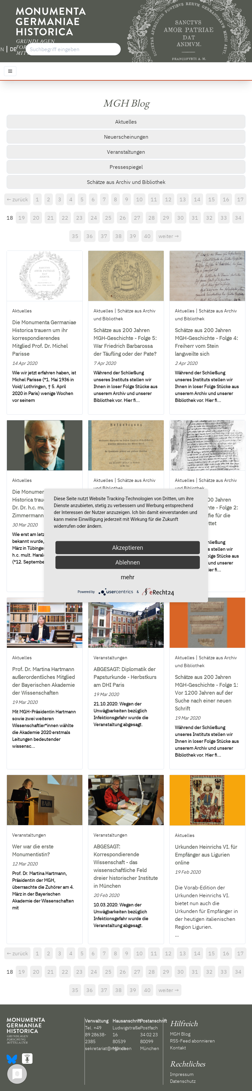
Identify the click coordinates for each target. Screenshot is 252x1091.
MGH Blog (180, 1034)
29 (166, 217)
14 (197, 199)
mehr (127, 577)
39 (133, 236)
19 (21, 217)
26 (122, 217)
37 (104, 236)
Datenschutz (183, 1081)
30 (180, 217)
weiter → (168, 236)
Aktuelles (126, 121)
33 (223, 217)
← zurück (17, 199)
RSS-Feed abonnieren (192, 1041)
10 (139, 199)
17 (240, 199)
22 (65, 217)
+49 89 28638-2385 (95, 1034)
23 (79, 217)
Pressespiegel (126, 167)
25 (108, 217)
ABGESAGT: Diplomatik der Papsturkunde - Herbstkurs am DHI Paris (125, 677)
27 (137, 217)
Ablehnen (127, 562)
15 (211, 199)
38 (118, 236)
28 (151, 217)
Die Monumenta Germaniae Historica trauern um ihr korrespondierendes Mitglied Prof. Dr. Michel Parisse (44, 338)
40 (147, 236)
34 (238, 217)
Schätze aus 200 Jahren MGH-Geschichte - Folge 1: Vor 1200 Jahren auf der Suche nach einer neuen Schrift (206, 693)
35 (75, 236)
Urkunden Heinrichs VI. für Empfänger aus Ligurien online (206, 854)
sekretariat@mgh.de (105, 1048)
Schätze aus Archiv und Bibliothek (126, 182)
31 (195, 217)
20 (36, 217)
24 (94, 217)
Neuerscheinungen (126, 136)
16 (226, 199)
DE (13, 49)
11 (154, 199)
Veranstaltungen (126, 152)
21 (50, 217)
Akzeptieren (127, 547)
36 (89, 236)
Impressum (182, 1074)
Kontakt (178, 1048)
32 (209, 217)
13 (182, 199)
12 (168, 199)
